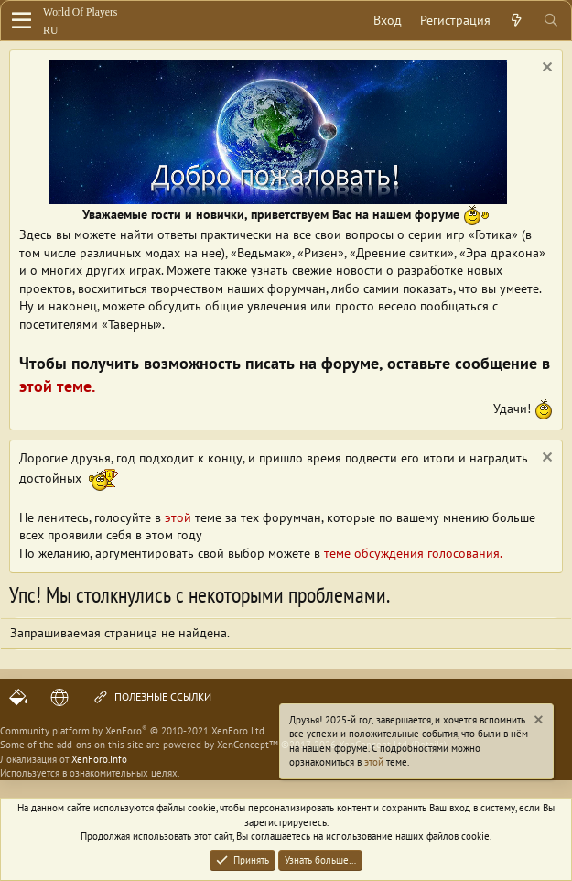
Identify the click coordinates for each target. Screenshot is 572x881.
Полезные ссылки (151, 697)
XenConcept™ (247, 744)
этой (373, 762)
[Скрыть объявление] (545, 69)
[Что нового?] (517, 21)
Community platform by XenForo (133, 730)
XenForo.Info (99, 759)
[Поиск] (550, 21)
